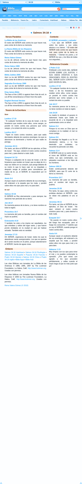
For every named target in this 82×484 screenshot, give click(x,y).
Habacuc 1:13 (55, 249)
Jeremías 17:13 (11, 234)
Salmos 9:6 (53, 137)
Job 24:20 (53, 113)
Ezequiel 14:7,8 (11, 157)
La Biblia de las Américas (15, 40)
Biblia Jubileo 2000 (12, 75)
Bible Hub (29, 260)
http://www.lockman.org (37, 268)
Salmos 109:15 (55, 166)
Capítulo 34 (15, 28)
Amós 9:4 (9, 178)
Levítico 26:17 (10, 132)
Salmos (9, 28)
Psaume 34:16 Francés (35, 255)
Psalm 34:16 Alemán (13, 257)
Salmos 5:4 (53, 126)
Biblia (3, 28)
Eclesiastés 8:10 (11, 221)
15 (51, 42)
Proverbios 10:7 (11, 212)
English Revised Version (15, 101)
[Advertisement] (41, 304)
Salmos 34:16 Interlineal (14, 252)
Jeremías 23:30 (55, 188)
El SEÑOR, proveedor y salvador (62, 40)
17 (58, 54)
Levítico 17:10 (10, 119)
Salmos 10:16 (10, 194)
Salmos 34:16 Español (14, 255)
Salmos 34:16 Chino (31, 257)
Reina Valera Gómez (13, 58)
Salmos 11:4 (54, 151)
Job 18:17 (9, 203)
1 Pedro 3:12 (54, 68)
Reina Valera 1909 (12, 66)
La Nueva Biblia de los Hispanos (18, 49)
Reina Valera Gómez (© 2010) (16, 285)
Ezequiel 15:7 (54, 218)
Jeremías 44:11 (11, 146)
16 (66, 47)
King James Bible (12, 92)
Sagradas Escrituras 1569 (15, 83)
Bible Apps (20, 260)
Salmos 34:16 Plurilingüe (35, 252)
